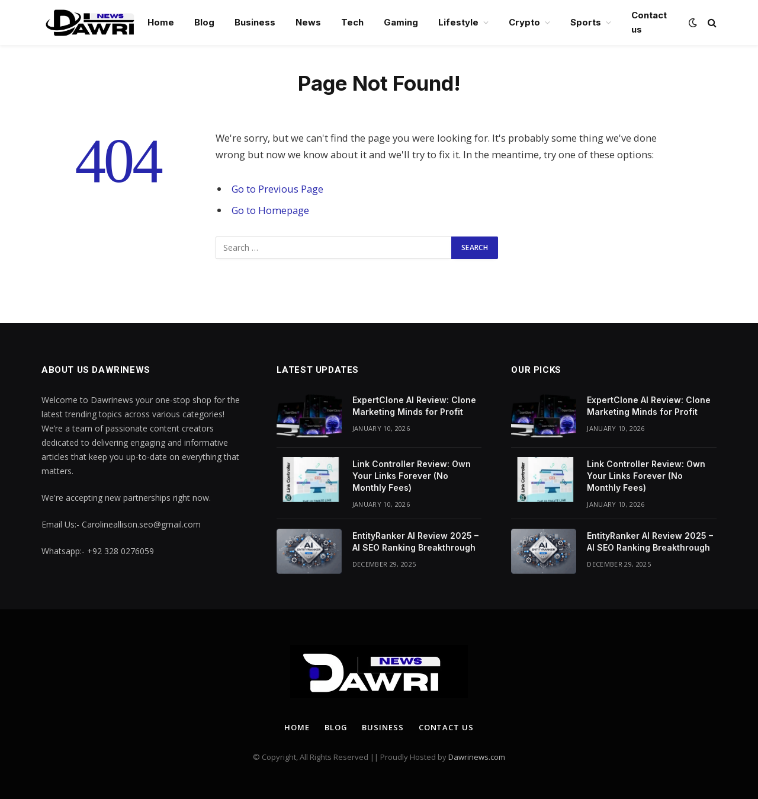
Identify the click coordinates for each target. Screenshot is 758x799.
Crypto (524, 22)
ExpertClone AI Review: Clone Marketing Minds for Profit (414, 406)
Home (160, 22)
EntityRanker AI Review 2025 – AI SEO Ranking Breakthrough (415, 541)
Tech (352, 22)
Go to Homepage (270, 210)
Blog (204, 22)
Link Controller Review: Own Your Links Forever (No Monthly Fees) (411, 476)
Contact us (649, 22)
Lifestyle (458, 22)
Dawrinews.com (476, 757)
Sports (585, 22)
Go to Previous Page (277, 189)
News (308, 22)
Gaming (401, 22)
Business (255, 22)
